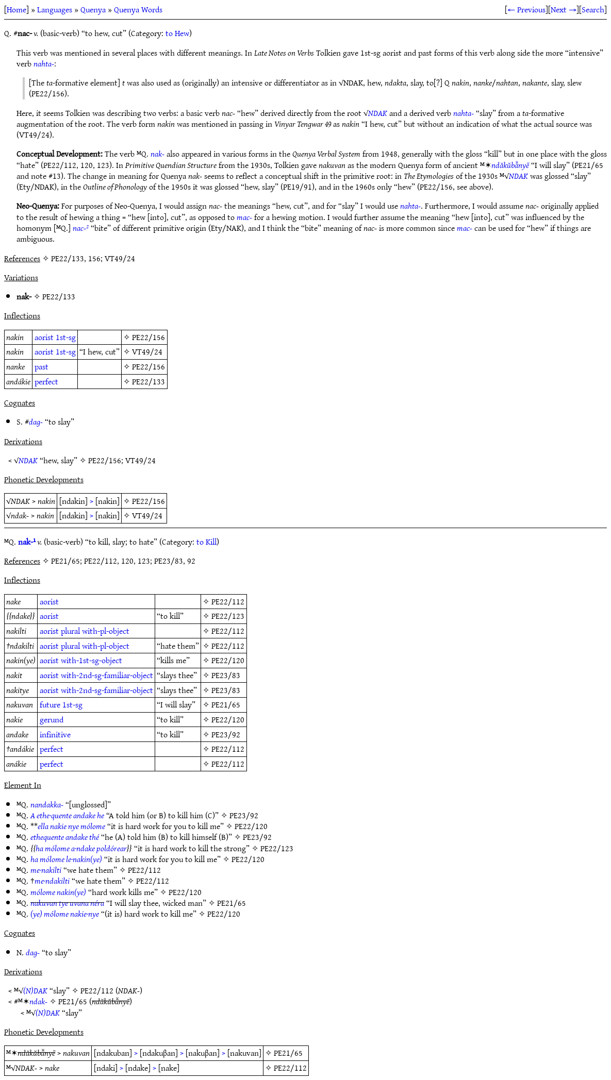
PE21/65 (225, 704)
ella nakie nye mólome (71, 826)
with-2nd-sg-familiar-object (107, 675)
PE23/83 (225, 675)
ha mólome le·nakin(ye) (66, 859)
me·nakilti (45, 870)
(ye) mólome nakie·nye (64, 913)
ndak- (38, 1001)
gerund (51, 719)
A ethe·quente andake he (67, 815)
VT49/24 (147, 351)
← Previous (526, 9)
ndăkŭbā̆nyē (510, 165)
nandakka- (46, 804)
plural (70, 630)
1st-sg (66, 337)
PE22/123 (227, 616)
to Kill (206, 541)
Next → (563, 9)
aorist (44, 337)
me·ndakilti (52, 880)
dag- (36, 421)
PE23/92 (225, 734)
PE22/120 (227, 660)
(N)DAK (35, 990)
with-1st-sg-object (91, 660)
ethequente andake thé (64, 837)
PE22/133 (58, 296)
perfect (46, 381)
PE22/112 (227, 601)
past (41, 366)
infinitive (55, 734)
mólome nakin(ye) (58, 892)
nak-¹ (27, 541)
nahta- (44, 63)
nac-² (81, 228)
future (50, 704)
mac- (244, 217)
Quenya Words (138, 9)
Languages (54, 9)
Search (593, 9)
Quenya (93, 9)
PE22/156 (148, 337)
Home (16, 9)
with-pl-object (105, 630)
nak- (157, 153)
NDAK (377, 113)
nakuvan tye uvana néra (67, 903)
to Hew (177, 33)
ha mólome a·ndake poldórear (81, 848)
